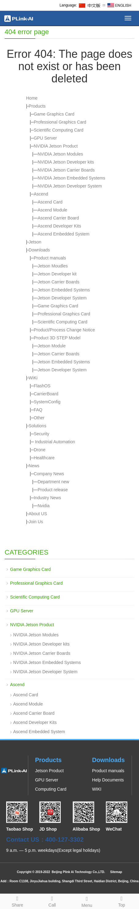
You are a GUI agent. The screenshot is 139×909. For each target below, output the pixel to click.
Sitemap (116, 872)
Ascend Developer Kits (59, 225)
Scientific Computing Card (58, 130)
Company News (49, 473)
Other (39, 417)
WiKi (33, 377)
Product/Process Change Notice (64, 329)
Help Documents (108, 779)
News (34, 465)
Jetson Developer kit (57, 273)
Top (121, 900)
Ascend (41, 194)
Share (17, 900)
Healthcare (44, 457)
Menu (86, 901)
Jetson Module (52, 345)
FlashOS (42, 385)
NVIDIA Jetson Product (56, 146)
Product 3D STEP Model (57, 337)
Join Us (36, 521)
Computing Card (50, 789)
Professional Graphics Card (60, 122)
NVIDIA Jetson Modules (60, 154)
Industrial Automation (54, 441)
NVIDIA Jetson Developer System (70, 186)
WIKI (96, 789)
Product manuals (50, 257)
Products (37, 106)
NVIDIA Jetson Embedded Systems (71, 178)
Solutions (37, 425)
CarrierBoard (46, 393)
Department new (53, 481)
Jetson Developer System (62, 297)
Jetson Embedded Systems (64, 289)
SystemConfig (47, 401)
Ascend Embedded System (64, 233)
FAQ (38, 409)
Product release (53, 489)
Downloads (39, 249)
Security (41, 433)
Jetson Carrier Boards (58, 281)
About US (38, 513)
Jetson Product (49, 770)
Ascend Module (53, 209)
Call (52, 900)
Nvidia (44, 505)
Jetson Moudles (53, 265)
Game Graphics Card (54, 114)
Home (31, 98)
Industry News (47, 497)
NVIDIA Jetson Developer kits (66, 162)
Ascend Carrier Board (58, 217)
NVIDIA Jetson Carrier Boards (66, 170)
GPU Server (45, 138)
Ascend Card (50, 202)
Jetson (35, 241)
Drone (39, 449)
